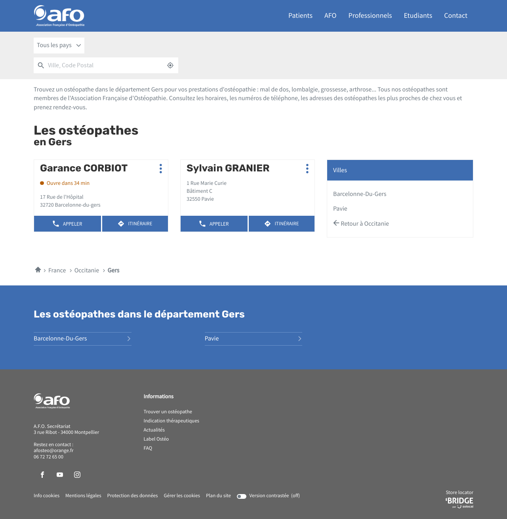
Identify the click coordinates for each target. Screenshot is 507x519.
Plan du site (218, 495)
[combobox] (59, 45)
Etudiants (418, 15)
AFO (330, 15)
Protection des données (132, 496)
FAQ (148, 448)
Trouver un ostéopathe (168, 412)
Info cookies (46, 496)
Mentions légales (83, 496)
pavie (340, 209)
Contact (455, 15)
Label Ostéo (156, 439)
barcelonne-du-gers (360, 194)
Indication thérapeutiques (172, 421)
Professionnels (370, 15)
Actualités (154, 430)
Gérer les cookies (182, 495)
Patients (300, 15)
